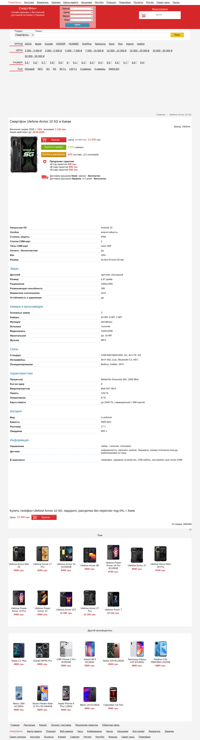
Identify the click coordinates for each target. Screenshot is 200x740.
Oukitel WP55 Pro (42, 660)
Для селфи (138, 731)
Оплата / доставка (61, 725)
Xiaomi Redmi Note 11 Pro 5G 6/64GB (42, 705)
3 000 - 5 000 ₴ (53, 50)
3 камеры (85, 69)
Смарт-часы (163, 2)
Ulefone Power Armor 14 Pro (19, 609)
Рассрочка (29, 725)
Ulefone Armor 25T (66, 609)
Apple (38, 43)
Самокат (75, 737)
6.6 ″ (117, 62)
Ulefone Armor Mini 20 (19, 565)
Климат (62, 737)
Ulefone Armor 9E (89, 565)
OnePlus (87, 43)
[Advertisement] (100, 92)
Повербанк (125, 2)
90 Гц (63, 69)
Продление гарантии (86, 725)
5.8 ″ (52, 62)
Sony (111, 43)
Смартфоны (14, 2)
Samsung (100, 43)
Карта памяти (70, 2)
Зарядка (55, 2)
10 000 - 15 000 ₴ (116, 50)
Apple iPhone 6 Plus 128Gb (66, 705)
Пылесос (138, 2)
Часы (80, 731)
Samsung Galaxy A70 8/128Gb (137, 660)
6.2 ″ (84, 62)
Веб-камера (66, 731)
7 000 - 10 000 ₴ (94, 50)
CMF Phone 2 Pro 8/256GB (66, 660)
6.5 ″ (109, 62)
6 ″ (68, 62)
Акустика (29, 2)
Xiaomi (130, 43)
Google (49, 43)
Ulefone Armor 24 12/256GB (66, 565)
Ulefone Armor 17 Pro (42, 565)
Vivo (120, 43)
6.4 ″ (100, 62)
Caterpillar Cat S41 (113, 705)
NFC (40, 69)
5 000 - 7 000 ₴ (73, 50)
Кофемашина (94, 731)
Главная (15, 725)
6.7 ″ (125, 62)
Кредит (43, 725)
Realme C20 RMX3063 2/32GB (160, 660)
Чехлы (176, 2)
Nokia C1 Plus (18, 660)
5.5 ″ (27, 62)
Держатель (43, 2)
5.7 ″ (44, 62)
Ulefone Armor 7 (113, 609)
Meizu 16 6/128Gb (89, 705)
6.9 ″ (142, 62)
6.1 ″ (75, 62)
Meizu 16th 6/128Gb (19, 705)
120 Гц (73, 69)
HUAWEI (74, 43)
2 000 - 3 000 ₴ (33, 50)
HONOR (60, 43)
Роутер (150, 2)
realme (141, 43)
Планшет (111, 2)
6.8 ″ (134, 62)
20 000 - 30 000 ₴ (162, 50)
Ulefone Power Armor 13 (42, 609)
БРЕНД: (18, 43)
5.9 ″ (60, 62)
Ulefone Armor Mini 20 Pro (161, 565)
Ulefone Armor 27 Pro (90, 609)
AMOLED (114, 69)
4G (48, 69)
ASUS (28, 43)
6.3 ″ (92, 62)
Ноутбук (99, 2)
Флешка (112, 737)
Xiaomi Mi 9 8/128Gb (90, 660)
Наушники (86, 2)
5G (54, 69)
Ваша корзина (160, 9)
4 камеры (99, 69)
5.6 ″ (35, 62)
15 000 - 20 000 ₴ (139, 50)
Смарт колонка (18, 737)
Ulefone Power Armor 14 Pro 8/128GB (113, 565)
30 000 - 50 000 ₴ (34, 56)
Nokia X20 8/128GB (113, 660)
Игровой (29, 69)
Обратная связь (110, 725)
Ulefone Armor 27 (137, 565)
